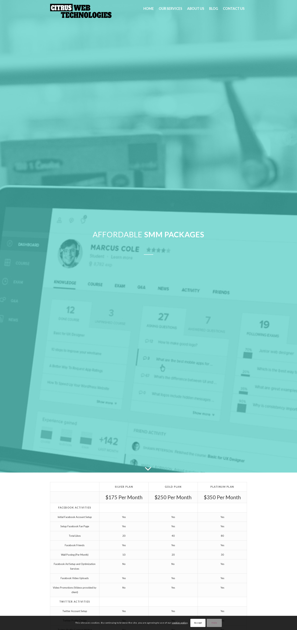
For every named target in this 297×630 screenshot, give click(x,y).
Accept (198, 622)
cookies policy (179, 622)
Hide (214, 622)
